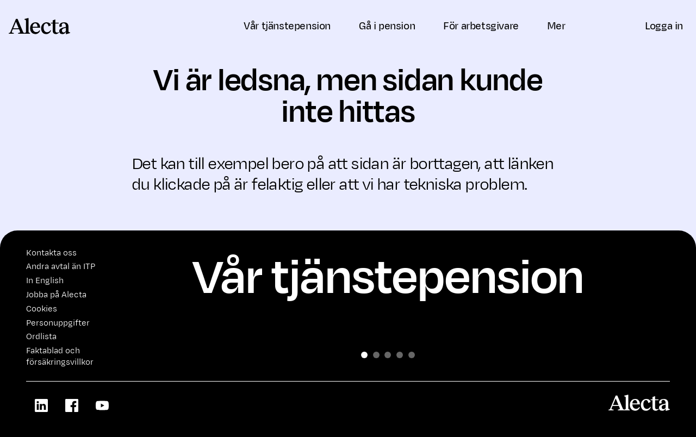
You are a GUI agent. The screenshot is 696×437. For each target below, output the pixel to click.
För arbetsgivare (481, 26)
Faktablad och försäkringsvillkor (60, 356)
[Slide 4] (411, 355)
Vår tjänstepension (287, 26)
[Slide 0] (364, 355)
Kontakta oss (51, 253)
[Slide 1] (376, 355)
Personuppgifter (58, 323)
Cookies (41, 309)
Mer (560, 26)
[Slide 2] (387, 355)
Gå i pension (387, 26)
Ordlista (41, 336)
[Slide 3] (399, 355)
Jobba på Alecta (56, 295)
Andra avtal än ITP (60, 266)
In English (45, 280)
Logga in (664, 26)
